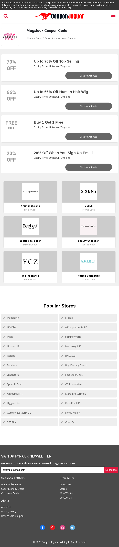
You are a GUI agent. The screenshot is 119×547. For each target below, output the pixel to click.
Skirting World (71, 336)
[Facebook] (42, 527)
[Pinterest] (52, 527)
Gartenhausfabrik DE (16, 412)
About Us (6, 507)
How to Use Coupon (12, 516)
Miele (7, 336)
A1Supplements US (74, 327)
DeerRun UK (70, 403)
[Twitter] (72, 527)
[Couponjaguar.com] (59, 20)
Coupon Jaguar (50, 542)
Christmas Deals (10, 493)
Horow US (10, 346)
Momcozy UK (71, 346)
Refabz (8, 355)
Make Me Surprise (73, 393)
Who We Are (66, 493)
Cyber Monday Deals (12, 488)
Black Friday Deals (11, 484)
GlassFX (67, 422)
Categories (65, 484)
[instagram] (62, 527)
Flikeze (67, 317)
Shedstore (10, 374)
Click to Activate (88, 75)
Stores (63, 488)
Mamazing (10, 317)
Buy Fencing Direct (74, 365)
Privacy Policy (8, 511)
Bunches (9, 365)
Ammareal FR (12, 393)
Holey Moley (70, 412)
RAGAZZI (68, 355)
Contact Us (66, 497)
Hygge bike (11, 403)
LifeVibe (9, 327)
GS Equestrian (71, 384)
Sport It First (12, 384)
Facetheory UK (72, 374)
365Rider (10, 422)
